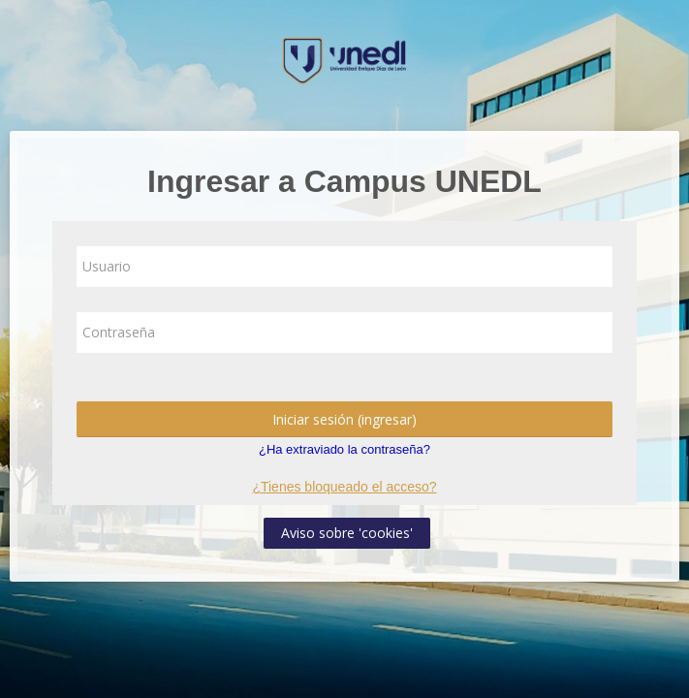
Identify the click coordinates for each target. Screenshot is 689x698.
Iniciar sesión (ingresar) (344, 419)
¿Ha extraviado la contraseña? (344, 449)
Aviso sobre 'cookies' (347, 533)
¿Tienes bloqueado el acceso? (344, 486)
